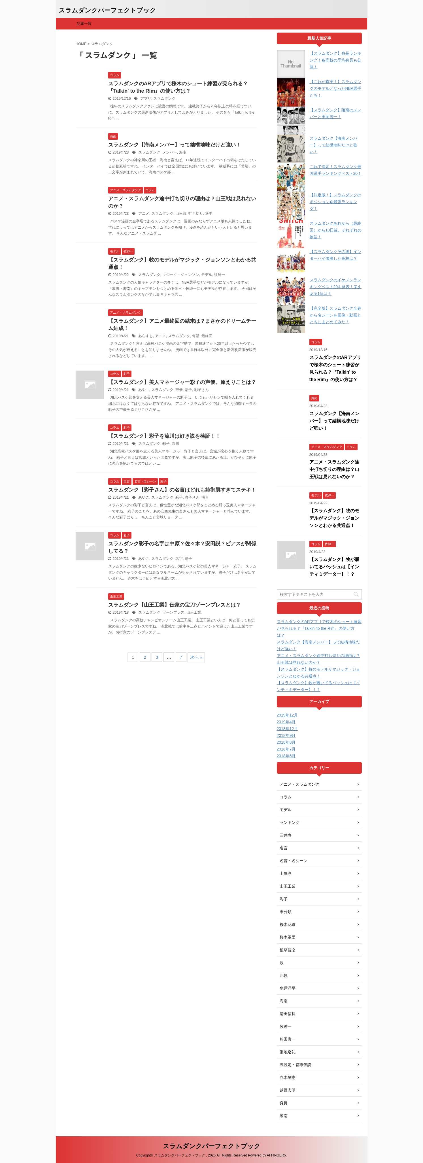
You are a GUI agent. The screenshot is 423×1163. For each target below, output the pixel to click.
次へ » (196, 657)
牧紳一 (219, 275)
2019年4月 (286, 722)
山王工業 (193, 612)
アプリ (145, 98)
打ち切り (195, 213)
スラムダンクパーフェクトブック (107, 10)
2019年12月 (287, 715)
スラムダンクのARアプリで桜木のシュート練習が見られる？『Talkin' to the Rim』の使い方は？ (319, 628)
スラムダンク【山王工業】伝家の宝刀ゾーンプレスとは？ (174, 605)
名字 (179, 558)
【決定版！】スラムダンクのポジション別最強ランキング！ (335, 202)
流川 (175, 443)
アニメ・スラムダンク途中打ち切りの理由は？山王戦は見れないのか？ (334, 469)
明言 (205, 497)
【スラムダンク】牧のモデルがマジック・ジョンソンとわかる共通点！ (334, 518)
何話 (195, 336)
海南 (182, 152)
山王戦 (180, 213)
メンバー (169, 152)
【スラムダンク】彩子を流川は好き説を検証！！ (164, 436)
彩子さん (201, 390)
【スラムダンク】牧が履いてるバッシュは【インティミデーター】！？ (334, 567)
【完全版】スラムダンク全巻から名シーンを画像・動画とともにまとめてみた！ (335, 315)
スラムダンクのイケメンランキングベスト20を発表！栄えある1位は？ (336, 287)
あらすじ (145, 336)
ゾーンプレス (173, 612)
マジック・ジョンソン (180, 275)
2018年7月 (286, 749)
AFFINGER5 (276, 1155)
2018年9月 (286, 735)
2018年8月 (286, 742)
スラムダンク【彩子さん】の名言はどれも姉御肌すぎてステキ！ (182, 490)
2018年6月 (286, 756)
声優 (179, 390)
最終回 (206, 336)
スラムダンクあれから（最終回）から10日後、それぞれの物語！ (336, 230)
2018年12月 (287, 728)
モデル (206, 275)
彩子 (188, 390)
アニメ (143, 213)
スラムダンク (164, 98)
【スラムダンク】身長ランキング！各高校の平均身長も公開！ (335, 60)
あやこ (143, 390)
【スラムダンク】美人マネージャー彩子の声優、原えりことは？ (182, 382)
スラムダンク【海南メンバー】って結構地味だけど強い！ (174, 145)
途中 (208, 213)
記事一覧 (84, 24)
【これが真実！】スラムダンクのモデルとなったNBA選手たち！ (336, 88)
